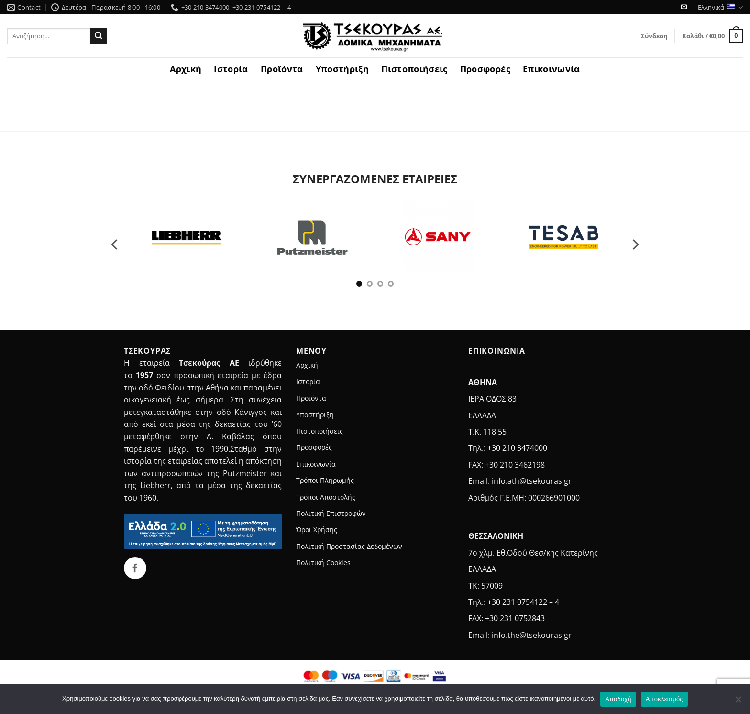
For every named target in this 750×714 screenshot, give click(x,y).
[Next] (634, 244)
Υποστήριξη (342, 69)
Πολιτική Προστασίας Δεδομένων (349, 546)
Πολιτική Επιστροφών (331, 513)
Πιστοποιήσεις (414, 69)
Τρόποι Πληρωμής (325, 480)
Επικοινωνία (551, 69)
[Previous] (115, 244)
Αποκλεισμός (664, 699)
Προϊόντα (282, 69)
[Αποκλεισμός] (738, 702)
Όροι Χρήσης (316, 529)
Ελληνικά (720, 7)
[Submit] (98, 36)
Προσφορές (485, 69)
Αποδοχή (618, 699)
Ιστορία (231, 69)
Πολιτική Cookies (323, 562)
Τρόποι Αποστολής (325, 497)
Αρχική (185, 69)
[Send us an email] (684, 7)
